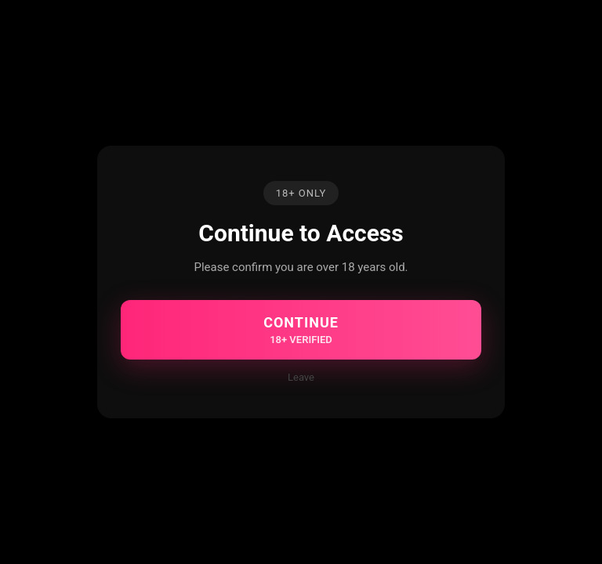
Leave (301, 377)
